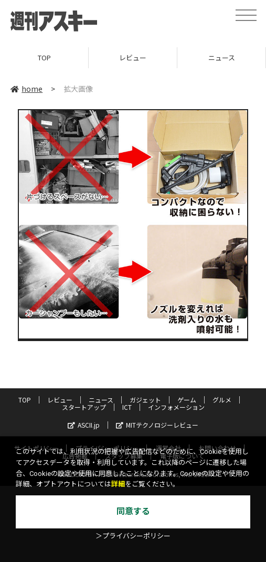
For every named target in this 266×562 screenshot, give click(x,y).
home (26, 88)
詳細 (118, 484)
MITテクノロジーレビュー (157, 424)
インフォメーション (176, 406)
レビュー (132, 57)
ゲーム (186, 399)
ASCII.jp (84, 424)
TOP (44, 57)
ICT (127, 406)
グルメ (221, 399)
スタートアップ (84, 406)
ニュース (221, 57)
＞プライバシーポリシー (133, 536)
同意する (133, 511)
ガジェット (145, 399)
